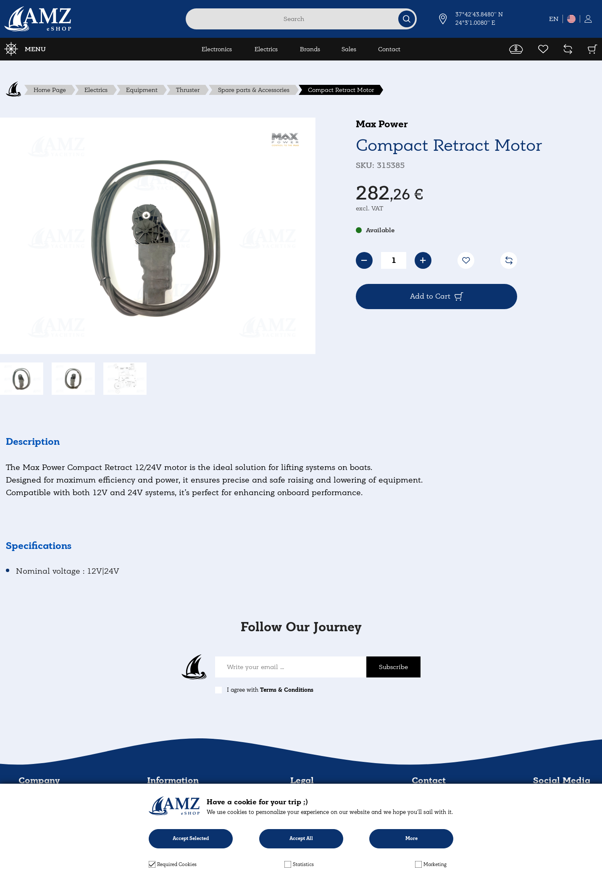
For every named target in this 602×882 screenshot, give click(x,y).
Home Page (50, 90)
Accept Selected (191, 838)
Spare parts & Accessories (253, 90)
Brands (310, 49)
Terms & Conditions (286, 689)
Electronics (217, 49)
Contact (389, 49)
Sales (349, 49)
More (411, 838)
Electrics (266, 49)
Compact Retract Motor (341, 90)
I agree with (270, 689)
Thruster (188, 90)
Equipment (142, 90)
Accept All (301, 838)
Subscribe (393, 667)
